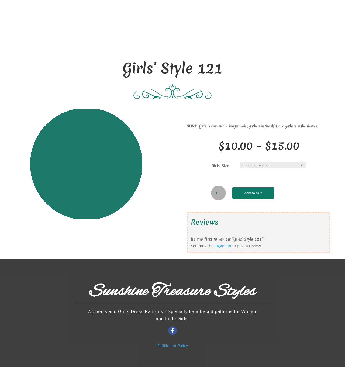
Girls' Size (220, 165)
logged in (223, 245)
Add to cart (256, 193)
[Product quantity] (218, 193)
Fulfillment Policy (172, 345)
